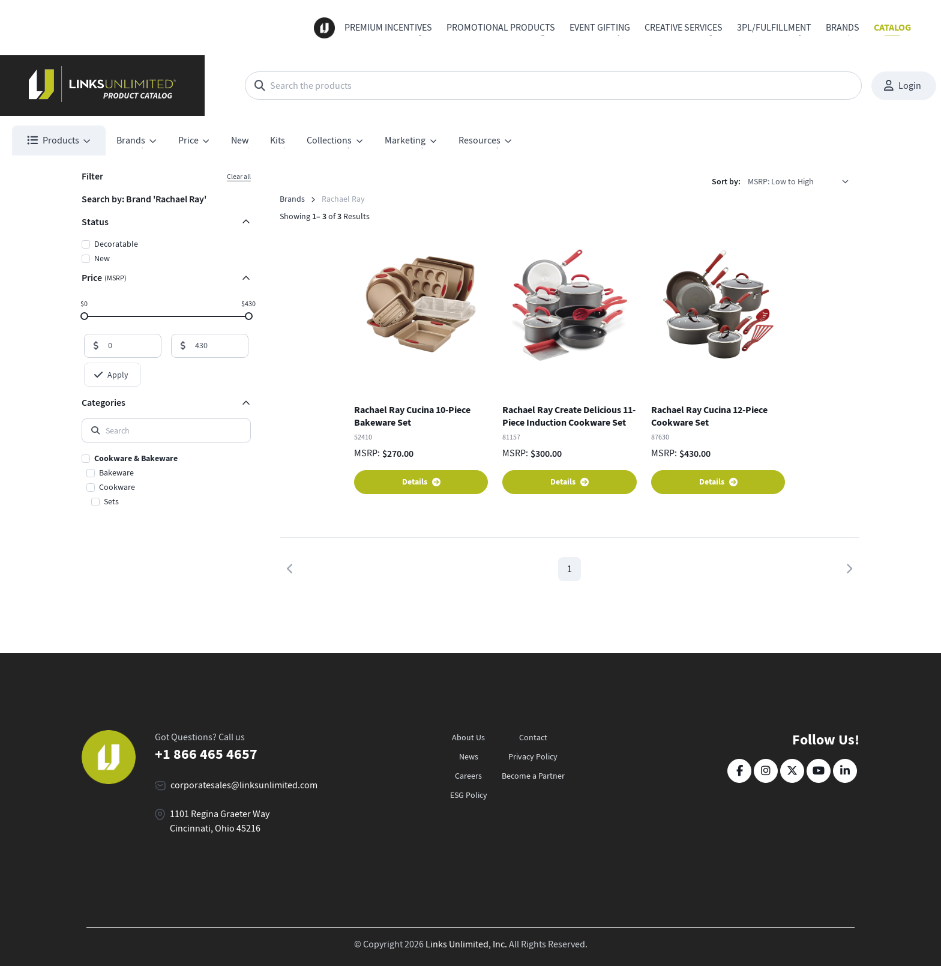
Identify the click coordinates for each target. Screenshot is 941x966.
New (239, 140)
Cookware (117, 486)
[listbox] (802, 181)
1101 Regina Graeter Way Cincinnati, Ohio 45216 (219, 821)
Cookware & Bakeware (136, 458)
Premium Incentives (388, 28)
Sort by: (726, 181)
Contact (533, 737)
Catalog (892, 27)
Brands (842, 28)
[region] (166, 481)
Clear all (239, 176)
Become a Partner (533, 775)
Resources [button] (479, 140)
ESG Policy (468, 794)
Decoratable (116, 243)
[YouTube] (819, 771)
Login (902, 86)
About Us (468, 737)
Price (104, 277)
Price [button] (188, 140)
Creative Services (684, 28)
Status (95, 222)
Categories (103, 402)
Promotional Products (500, 28)
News (468, 756)
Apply (111, 374)
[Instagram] (766, 771)
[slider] (84, 315)
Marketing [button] (405, 140)
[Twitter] (792, 771)
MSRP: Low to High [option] (781, 181)
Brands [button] (130, 140)
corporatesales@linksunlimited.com (243, 785)
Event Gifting (600, 28)
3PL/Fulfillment (774, 28)
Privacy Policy (533, 756)
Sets (111, 501)
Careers (468, 775)
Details (421, 482)
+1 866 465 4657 (206, 754)
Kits (277, 140)
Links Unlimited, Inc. (466, 944)
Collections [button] (329, 140)
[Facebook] (739, 771)
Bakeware (116, 472)
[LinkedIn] (845, 771)
